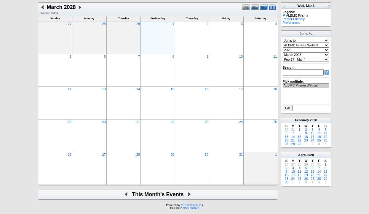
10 (241, 56)
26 (69, 154)
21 (138, 122)
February (302, 120)
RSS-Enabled (191, 208)
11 (275, 56)
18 (275, 89)
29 (138, 24)
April (302, 155)
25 (275, 122)
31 (241, 154)
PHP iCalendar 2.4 (192, 205)
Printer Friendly (294, 19)
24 (241, 122)
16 (206, 89)
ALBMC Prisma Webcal (306, 86)
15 (172, 89)
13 (104, 89)
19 (69, 122)
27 (69, 24)
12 (69, 89)
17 (241, 89)
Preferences (291, 22)
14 (138, 89)
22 (172, 122)
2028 (313, 120)
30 (206, 154)
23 (206, 122)
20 (104, 122)
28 (104, 24)
